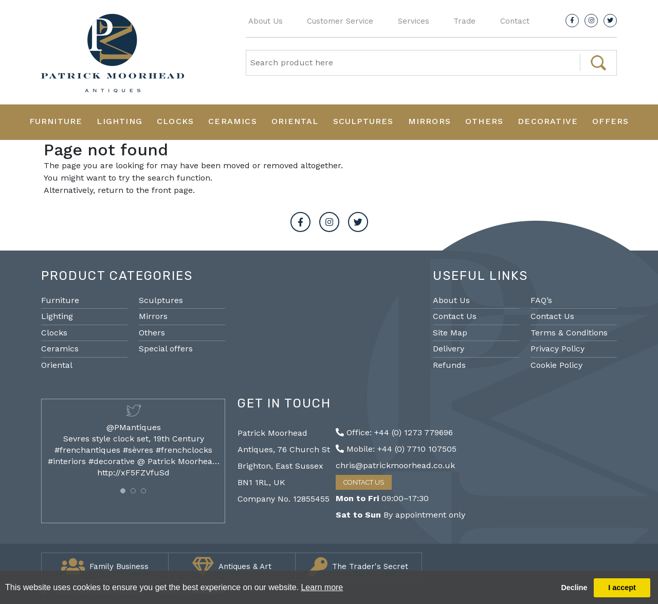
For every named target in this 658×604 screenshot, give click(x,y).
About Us (265, 21)
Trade (464, 21)
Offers (610, 121)
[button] (122, 490)
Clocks (175, 121)
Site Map (450, 332)
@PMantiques (133, 427)
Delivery (448, 348)
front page (172, 190)
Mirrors (429, 121)
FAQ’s (541, 300)
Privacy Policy (557, 348)
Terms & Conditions (569, 332)
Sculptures (363, 121)
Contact (514, 21)
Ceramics (232, 121)
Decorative (548, 121)
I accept (622, 587)
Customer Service (340, 21)
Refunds (449, 365)
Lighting (119, 121)
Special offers (166, 348)
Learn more (322, 587)
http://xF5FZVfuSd (133, 472)
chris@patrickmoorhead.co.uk (395, 465)
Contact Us (455, 316)
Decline (574, 587)
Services (413, 21)
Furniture (56, 121)
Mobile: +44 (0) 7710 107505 (396, 449)
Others (484, 121)
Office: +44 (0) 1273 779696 (394, 432)
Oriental (295, 121)
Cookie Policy (556, 365)
